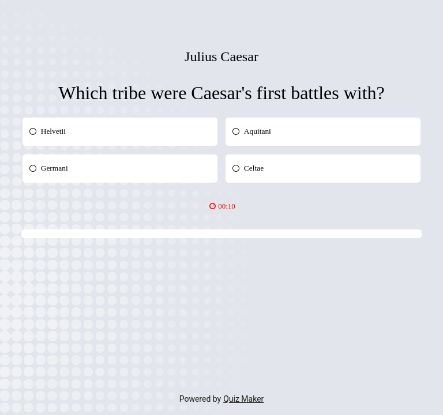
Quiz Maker (243, 398)
